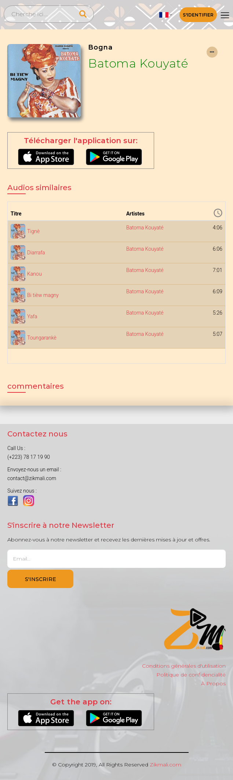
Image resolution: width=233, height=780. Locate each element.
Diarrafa (36, 252)
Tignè (33, 231)
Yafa (32, 316)
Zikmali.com (165, 764)
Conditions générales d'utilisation (184, 666)
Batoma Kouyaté (138, 63)
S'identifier (198, 15)
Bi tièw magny (43, 295)
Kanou (34, 274)
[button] (165, 14)
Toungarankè (42, 338)
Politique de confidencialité (191, 674)
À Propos (213, 683)
